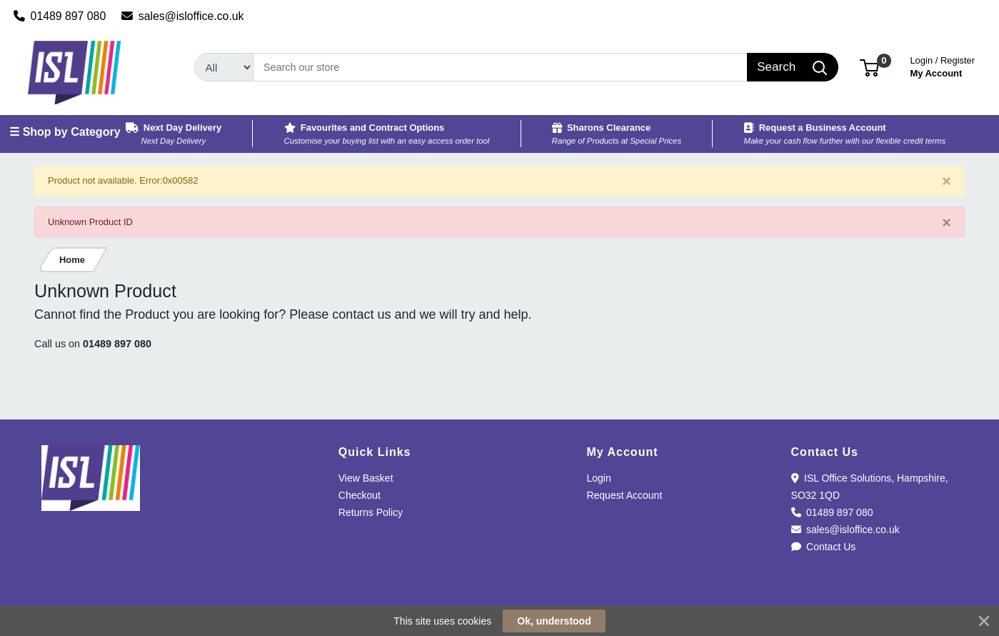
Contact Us (823, 546)
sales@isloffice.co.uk (182, 16)
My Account (942, 65)
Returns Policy (370, 512)
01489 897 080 (60, 16)
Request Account (624, 495)
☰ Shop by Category (64, 132)
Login (598, 478)
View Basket (365, 478)
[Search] (500, 67)
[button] (869, 66)
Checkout (359, 495)
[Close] (946, 182)
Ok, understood (554, 621)
